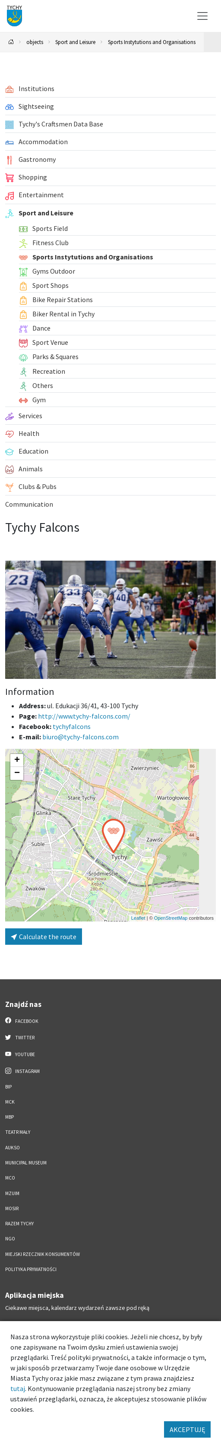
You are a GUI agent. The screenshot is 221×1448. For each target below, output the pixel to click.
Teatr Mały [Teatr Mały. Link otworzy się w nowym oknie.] (17, 1132)
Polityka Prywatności (31, 1269)
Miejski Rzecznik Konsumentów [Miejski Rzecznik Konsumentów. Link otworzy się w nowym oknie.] (42, 1254)
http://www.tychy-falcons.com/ (84, 716)
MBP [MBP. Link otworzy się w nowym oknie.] (9, 1117)
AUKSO (12, 1148)
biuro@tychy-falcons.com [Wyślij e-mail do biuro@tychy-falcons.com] (80, 736)
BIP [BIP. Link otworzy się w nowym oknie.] (8, 1087)
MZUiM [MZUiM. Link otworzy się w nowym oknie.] (12, 1193)
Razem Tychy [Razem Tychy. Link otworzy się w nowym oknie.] (19, 1224)
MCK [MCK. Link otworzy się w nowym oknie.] (10, 1102)
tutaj (17, 1388)
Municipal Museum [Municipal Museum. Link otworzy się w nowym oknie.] (26, 1163)
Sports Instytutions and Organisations (152, 41)
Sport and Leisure (75, 41)
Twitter (20, 1037)
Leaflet (138, 918)
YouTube (20, 1054)
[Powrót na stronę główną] (11, 42)
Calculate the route (43, 936)
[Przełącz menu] (202, 15)
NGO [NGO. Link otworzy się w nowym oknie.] (10, 1239)
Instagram (22, 1071)
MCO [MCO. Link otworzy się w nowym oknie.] (10, 1178)
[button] (113, 836)
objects (34, 41)
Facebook (21, 1021)
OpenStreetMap (171, 918)
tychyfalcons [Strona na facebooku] (72, 726)
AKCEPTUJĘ (187, 1429)
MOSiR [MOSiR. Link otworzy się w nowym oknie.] (12, 1208)
